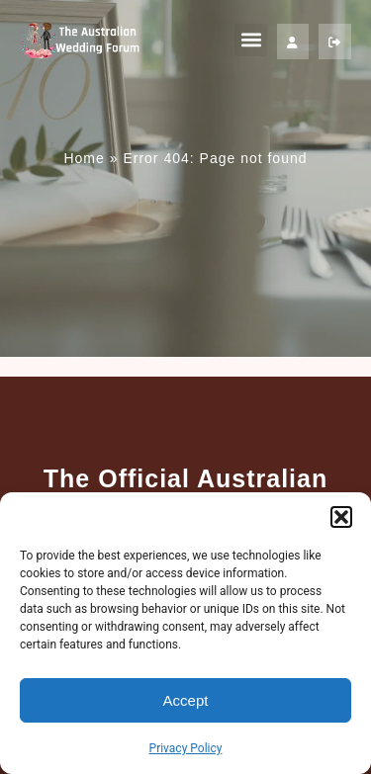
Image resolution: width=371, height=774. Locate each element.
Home (83, 158)
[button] (341, 517)
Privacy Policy (186, 748)
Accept (186, 700)
